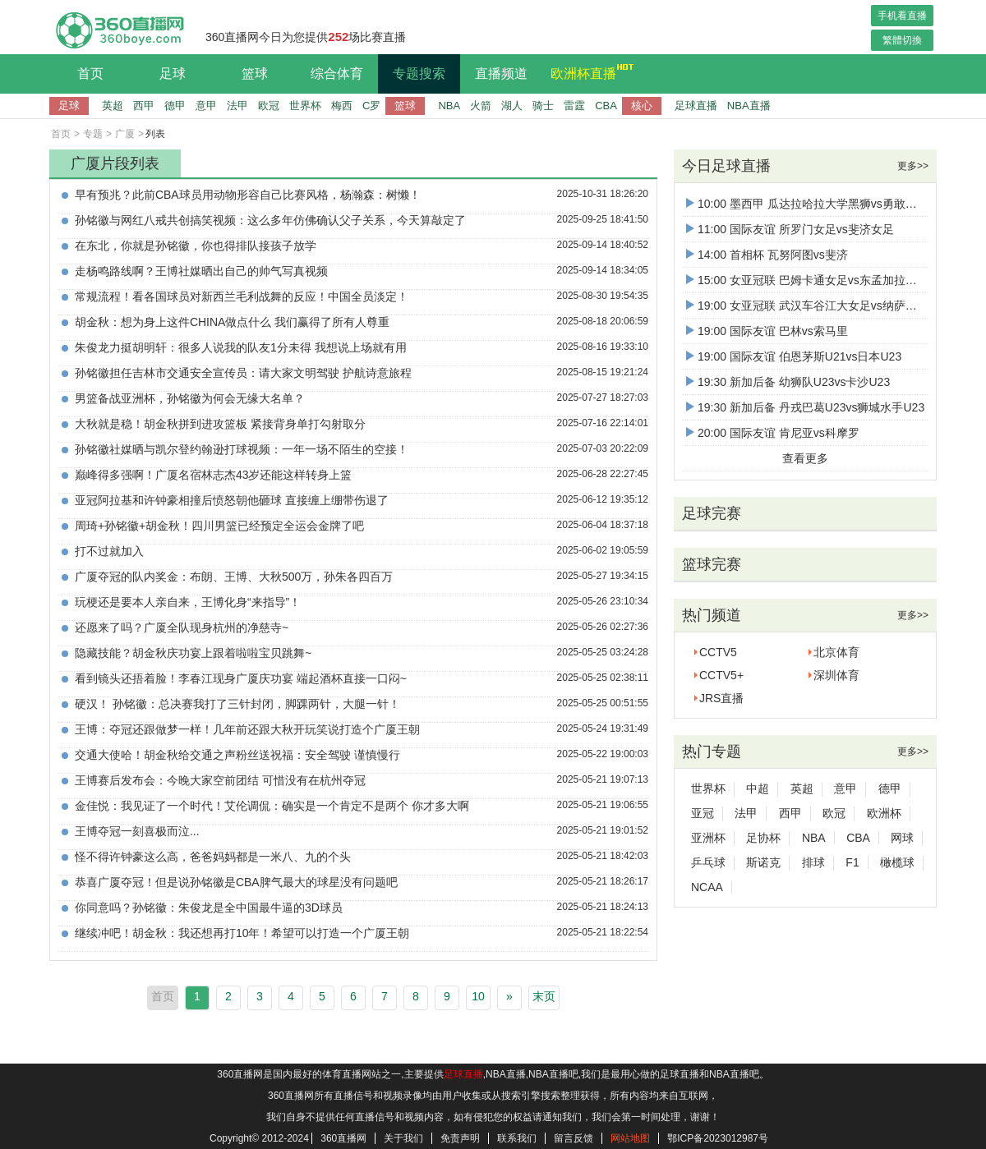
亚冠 (702, 813)
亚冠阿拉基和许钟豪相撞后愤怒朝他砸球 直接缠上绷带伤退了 (232, 500)
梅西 (341, 105)
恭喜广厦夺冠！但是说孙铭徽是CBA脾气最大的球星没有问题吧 (236, 882)
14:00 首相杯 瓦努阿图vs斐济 (767, 254)
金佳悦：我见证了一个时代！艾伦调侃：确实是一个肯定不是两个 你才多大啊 (272, 805)
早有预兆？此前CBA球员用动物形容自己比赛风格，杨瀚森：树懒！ (248, 194)
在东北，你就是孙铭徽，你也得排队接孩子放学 (195, 245)
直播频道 (501, 73)
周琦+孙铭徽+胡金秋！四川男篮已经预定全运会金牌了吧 (219, 525)
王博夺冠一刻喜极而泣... (137, 831)
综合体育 (337, 73)
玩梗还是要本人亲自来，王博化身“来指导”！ (188, 602)
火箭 (480, 105)
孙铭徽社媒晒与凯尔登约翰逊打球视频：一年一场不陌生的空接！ (241, 449)
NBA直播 (749, 105)
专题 (93, 134)
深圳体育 (836, 675)
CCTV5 (718, 652)
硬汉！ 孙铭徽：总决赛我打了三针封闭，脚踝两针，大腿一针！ (237, 703)
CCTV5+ (721, 675)
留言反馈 (573, 1138)
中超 (757, 788)
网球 (902, 837)
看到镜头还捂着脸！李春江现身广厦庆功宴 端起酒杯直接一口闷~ (241, 678)
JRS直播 (721, 698)
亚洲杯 (708, 837)
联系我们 (517, 1138)
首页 (90, 73)
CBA (606, 105)
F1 (852, 862)
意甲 (206, 105)
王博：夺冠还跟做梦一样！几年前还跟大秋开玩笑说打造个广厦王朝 (247, 729)
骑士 (543, 105)
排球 (813, 862)
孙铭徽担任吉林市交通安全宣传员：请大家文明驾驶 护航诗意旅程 (243, 372)
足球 (172, 73)
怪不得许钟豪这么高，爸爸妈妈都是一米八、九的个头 (213, 856)
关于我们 (403, 1138)
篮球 (255, 73)
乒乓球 (708, 862)
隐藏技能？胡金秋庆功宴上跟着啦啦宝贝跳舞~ (193, 653)
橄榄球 (897, 862)
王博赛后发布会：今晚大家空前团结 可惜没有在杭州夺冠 (220, 780)
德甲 (175, 105)
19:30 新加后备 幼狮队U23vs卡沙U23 (788, 381)
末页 (543, 996)
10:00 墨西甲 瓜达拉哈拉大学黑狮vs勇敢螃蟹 (807, 203)
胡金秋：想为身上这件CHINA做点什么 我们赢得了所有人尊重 (232, 322)
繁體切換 (902, 40)
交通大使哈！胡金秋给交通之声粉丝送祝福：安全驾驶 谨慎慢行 (237, 754)
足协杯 (763, 837)
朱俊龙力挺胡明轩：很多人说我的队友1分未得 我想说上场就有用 (241, 347)
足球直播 (696, 105)
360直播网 (343, 1138)
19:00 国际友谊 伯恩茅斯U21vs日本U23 (793, 356)
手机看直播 (902, 15)
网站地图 (630, 1138)
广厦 (125, 134)
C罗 (371, 105)
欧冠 (268, 105)
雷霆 (574, 105)
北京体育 (836, 652)
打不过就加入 (109, 551)
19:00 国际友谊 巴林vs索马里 (767, 331)
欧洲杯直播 (587, 71)
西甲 (143, 105)
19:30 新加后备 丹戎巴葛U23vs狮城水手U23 (805, 407)
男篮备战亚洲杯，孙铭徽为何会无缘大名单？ (190, 398)
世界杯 (305, 105)
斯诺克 (763, 862)
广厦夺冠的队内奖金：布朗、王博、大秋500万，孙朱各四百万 (234, 576)
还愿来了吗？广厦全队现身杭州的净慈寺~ (181, 627)
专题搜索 (419, 73)
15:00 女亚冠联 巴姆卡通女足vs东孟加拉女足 (807, 280)
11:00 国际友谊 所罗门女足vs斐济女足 (790, 229)
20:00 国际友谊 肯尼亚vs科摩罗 (772, 432)
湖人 (512, 105)
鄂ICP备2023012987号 (717, 1138)
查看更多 (805, 458)
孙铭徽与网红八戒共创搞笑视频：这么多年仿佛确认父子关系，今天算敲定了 (270, 220)
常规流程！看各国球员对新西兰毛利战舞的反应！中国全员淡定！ (241, 296)
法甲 (237, 105)
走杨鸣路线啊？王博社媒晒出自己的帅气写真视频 (201, 271)
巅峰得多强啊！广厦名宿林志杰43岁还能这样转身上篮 (213, 474)
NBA (449, 105)
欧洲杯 (884, 813)
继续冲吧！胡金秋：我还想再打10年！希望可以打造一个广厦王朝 (242, 933)
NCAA (707, 887)
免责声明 (460, 1138)
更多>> (912, 166)
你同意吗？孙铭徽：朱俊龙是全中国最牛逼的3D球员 (209, 907)
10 (478, 996)
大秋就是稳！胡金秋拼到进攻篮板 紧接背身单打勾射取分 (220, 423)
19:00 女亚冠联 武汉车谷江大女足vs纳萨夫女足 (813, 305)
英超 (112, 105)
